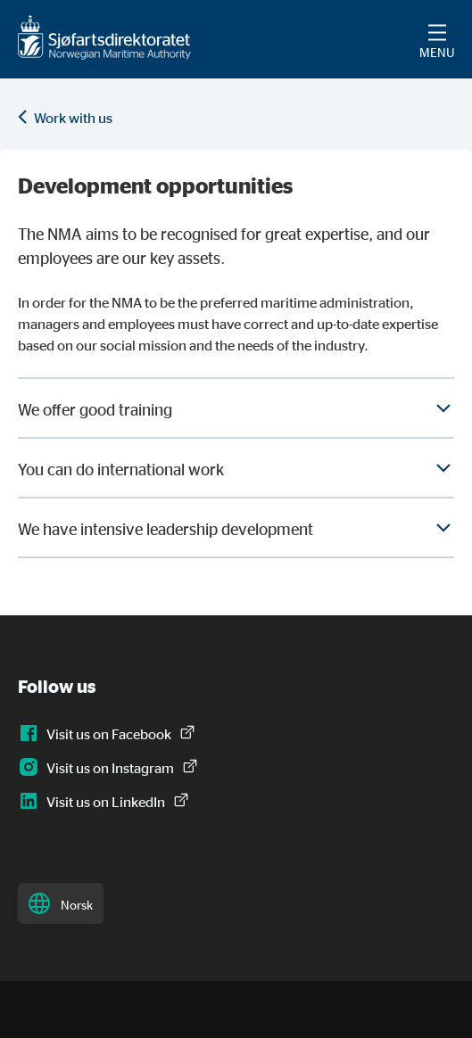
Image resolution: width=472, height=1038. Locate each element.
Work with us (73, 118)
